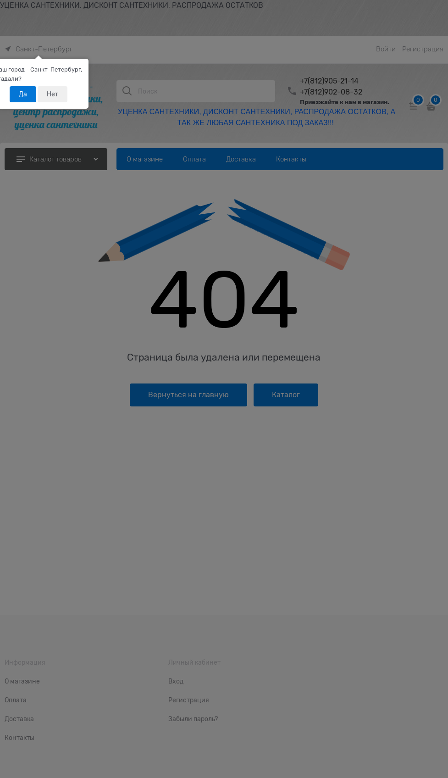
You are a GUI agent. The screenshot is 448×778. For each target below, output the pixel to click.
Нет (52, 94)
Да (23, 94)
